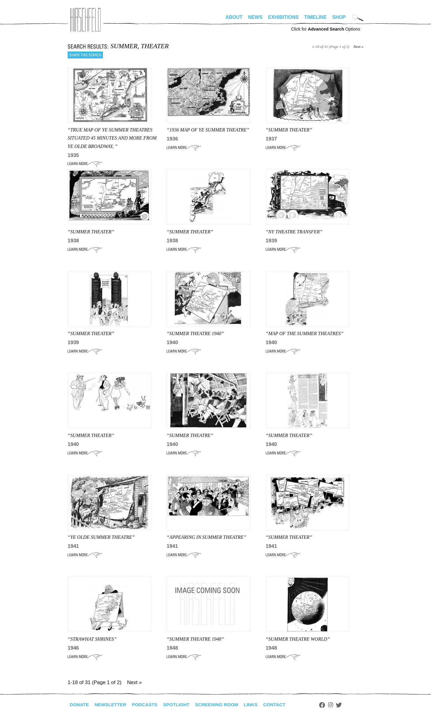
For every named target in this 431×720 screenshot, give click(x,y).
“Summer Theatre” (190, 435)
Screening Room (221, 704)
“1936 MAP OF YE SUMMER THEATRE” (208, 129)
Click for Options (325, 29)
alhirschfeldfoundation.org (86, 19)
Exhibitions (283, 17)
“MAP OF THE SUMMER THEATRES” (305, 333)
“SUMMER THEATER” (289, 129)
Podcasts (147, 704)
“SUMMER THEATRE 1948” (195, 639)
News (255, 17)
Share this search (85, 55)
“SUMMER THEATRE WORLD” (298, 639)
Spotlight (180, 704)
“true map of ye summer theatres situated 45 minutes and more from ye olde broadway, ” (112, 138)
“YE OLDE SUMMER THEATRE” (101, 537)
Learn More (85, 164)
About (233, 17)
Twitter (346, 705)
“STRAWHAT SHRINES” (92, 639)
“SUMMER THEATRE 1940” (195, 333)
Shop (339, 17)
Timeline (315, 17)
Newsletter (111, 704)
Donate (79, 704)
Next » (358, 46)
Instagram (337, 705)
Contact (280, 704)
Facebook (329, 705)
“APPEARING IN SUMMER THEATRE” (206, 537)
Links (256, 704)
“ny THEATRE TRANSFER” (294, 231)
